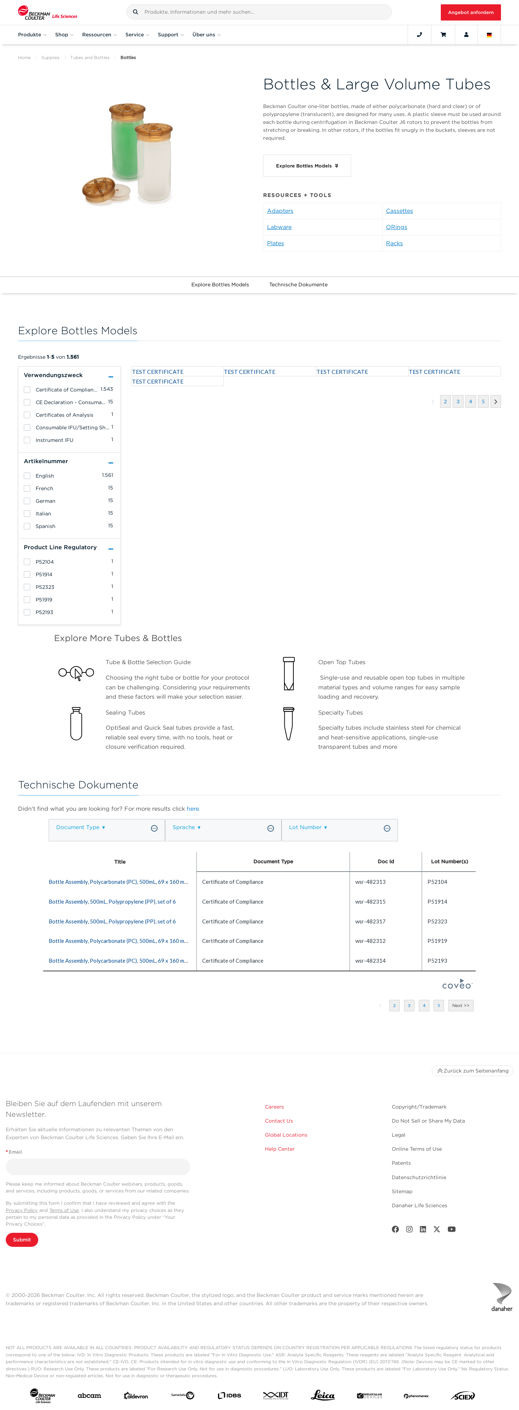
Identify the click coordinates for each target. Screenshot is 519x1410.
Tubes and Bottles (90, 57)
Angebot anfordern (471, 12)
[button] (135, 11)
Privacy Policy (22, 1210)
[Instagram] (409, 1230)
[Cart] (443, 34)
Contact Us (279, 1121)
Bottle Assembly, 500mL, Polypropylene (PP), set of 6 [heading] (112, 901)
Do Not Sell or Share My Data (428, 1121)
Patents (401, 1163)
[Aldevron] (136, 1397)
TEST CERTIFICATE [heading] (157, 371)
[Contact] (419, 34)
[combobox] (259, 11)
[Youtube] (452, 1230)
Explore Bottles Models (220, 284)
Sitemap (402, 1191)
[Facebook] (395, 1230)
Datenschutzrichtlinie (419, 1177)
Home (24, 57)
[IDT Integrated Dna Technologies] (276, 1397)
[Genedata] (183, 1397)
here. (193, 808)
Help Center (280, 1149)
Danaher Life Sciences (419, 1205)
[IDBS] (229, 1397)
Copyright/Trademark (419, 1107)
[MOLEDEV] (369, 1397)
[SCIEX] (463, 1397)
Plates (275, 243)
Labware (279, 227)
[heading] (27, 389)
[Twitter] (436, 1230)
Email (14, 1152)
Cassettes (399, 210)
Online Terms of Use (417, 1149)
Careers (274, 1107)
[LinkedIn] (423, 1230)
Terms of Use (64, 1210)
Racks (394, 243)
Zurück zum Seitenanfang (472, 1070)
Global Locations (286, 1135)
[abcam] (89, 1397)
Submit (22, 1240)
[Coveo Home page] (458, 986)
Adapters (280, 210)
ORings (396, 227)
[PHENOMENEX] (416, 1397)
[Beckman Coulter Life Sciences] (47, 12)
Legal (398, 1135)
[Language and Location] (489, 34)
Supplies (50, 57)
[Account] (466, 34)
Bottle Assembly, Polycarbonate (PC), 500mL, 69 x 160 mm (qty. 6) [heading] (127, 881)
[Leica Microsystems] (323, 1397)
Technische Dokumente (298, 284)
